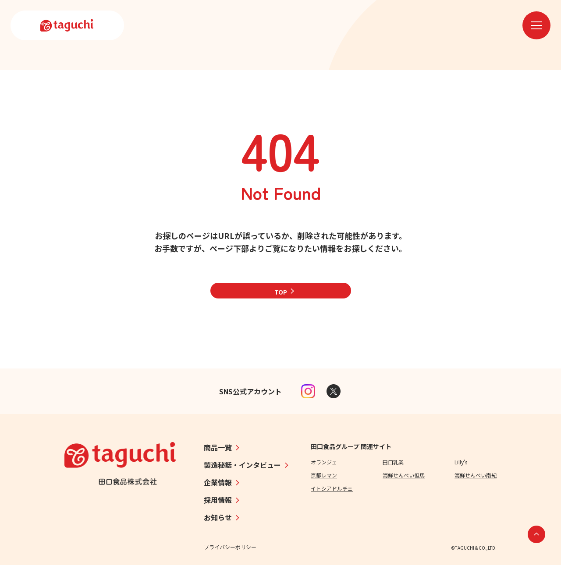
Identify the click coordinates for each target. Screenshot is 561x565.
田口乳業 (393, 462)
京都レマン (324, 475)
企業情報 (218, 482)
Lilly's (460, 462)
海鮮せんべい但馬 (404, 475)
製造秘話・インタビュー (242, 465)
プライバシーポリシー (230, 547)
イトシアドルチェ (332, 488)
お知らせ (218, 517)
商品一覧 (218, 447)
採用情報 (218, 500)
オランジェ (324, 462)
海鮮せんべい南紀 (475, 475)
